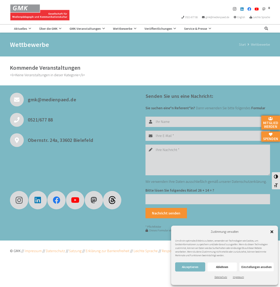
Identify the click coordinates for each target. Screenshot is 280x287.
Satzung (74, 250)
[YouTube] (256, 9)
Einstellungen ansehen (256, 267)
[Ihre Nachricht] (207, 160)
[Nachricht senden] (166, 213)
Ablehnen (222, 267)
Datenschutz (221, 276)
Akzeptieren (190, 267)
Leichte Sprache (145, 250)
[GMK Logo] (39, 12)
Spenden (270, 136)
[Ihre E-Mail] (207, 136)
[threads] (269, 8)
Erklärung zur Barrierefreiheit (107, 250)
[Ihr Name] (207, 122)
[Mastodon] (264, 9)
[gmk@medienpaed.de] (19, 100)
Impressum (238, 276)
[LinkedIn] (242, 9)
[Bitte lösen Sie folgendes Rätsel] (207, 199)
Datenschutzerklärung (249, 181)
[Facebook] (249, 9)
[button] (272, 232)
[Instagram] (234, 9)
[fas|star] (112, 200)
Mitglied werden (270, 123)
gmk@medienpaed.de (52, 99)
